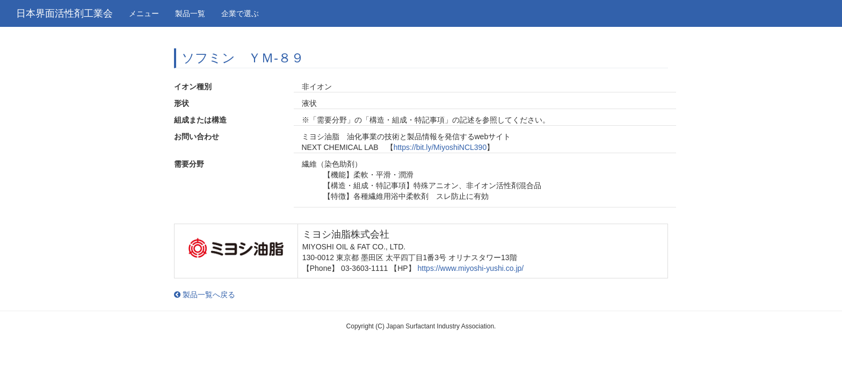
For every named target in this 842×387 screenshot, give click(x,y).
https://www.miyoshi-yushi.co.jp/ (471, 268)
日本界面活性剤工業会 (64, 13)
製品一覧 (190, 13)
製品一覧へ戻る (204, 294)
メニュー (144, 13)
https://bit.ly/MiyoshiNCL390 (440, 147)
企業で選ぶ (240, 13)
